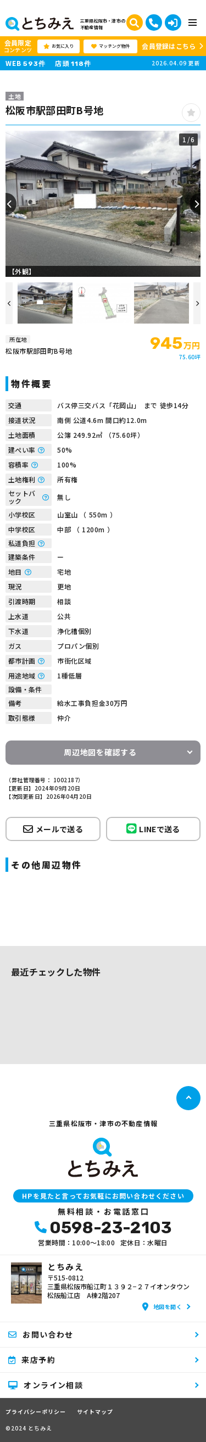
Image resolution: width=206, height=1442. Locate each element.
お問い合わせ (41, 1334)
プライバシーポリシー (35, 1412)
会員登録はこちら (169, 46)
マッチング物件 (110, 46)
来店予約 (31, 1359)
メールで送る (53, 828)
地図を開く (162, 1306)
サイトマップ (95, 1412)
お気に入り (58, 46)
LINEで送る (153, 828)
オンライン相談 (45, 1384)
